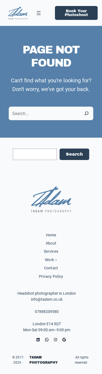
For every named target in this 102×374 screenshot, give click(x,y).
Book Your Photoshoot (76, 13)
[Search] (86, 113)
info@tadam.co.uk (47, 299)
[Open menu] (38, 13)
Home (51, 235)
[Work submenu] (56, 260)
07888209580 (47, 311)
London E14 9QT (47, 324)
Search (74, 154)
